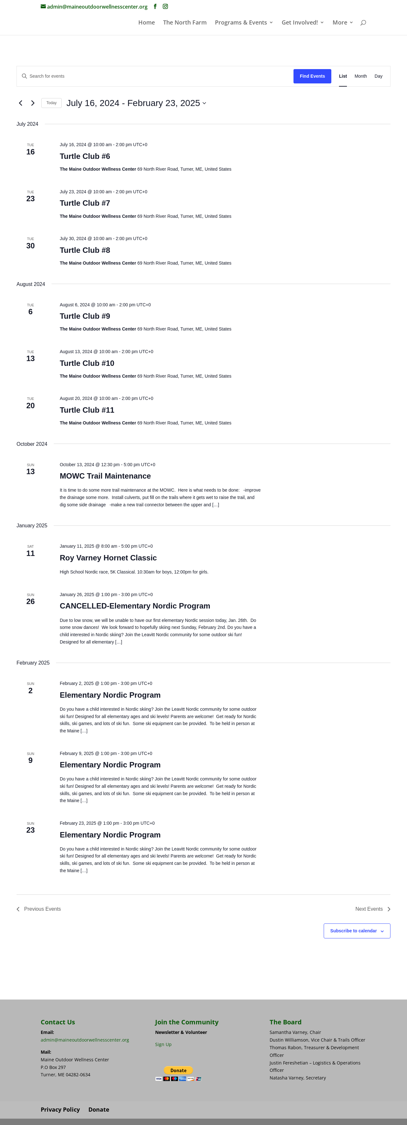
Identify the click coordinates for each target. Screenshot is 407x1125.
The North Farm (185, 23)
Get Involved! (300, 23)
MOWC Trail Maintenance (105, 476)
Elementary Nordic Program (110, 695)
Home (146, 23)
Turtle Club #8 (85, 250)
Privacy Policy (60, 1109)
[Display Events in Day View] (379, 76)
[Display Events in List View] (343, 76)
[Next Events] (33, 103)
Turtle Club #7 (85, 203)
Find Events (312, 76)
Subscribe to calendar (353, 930)
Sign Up (163, 1044)
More (340, 23)
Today (51, 103)
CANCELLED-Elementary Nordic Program (135, 606)
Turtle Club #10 (87, 363)
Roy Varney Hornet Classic (108, 557)
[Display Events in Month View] (361, 76)
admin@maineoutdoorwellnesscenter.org (85, 1040)
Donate (98, 1109)
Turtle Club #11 (87, 410)
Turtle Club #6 (85, 156)
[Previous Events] (20, 103)
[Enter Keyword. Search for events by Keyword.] (155, 76)
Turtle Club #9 (85, 316)
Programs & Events (241, 23)
